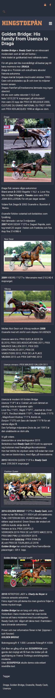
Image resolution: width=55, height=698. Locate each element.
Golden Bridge (8, 50)
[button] (50, 23)
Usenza (7, 688)
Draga (6, 685)
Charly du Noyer (36, 594)
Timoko (29, 195)
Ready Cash (25, 50)
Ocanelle (30, 685)
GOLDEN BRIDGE (16, 511)
